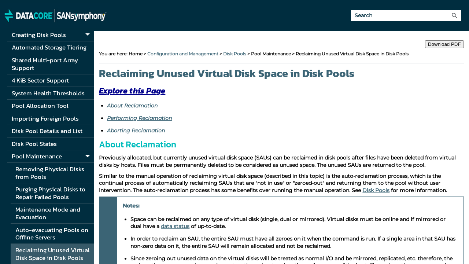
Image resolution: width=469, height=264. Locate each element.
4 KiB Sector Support (40, 80)
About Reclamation (132, 105)
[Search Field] (406, 15)
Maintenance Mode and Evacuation (47, 213)
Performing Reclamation (139, 118)
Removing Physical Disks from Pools (49, 173)
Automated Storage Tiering (49, 47)
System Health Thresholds (48, 93)
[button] (454, 15)
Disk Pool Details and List (47, 131)
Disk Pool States (34, 143)
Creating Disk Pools (53, 35)
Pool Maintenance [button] (53, 156)
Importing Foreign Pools (45, 118)
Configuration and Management (182, 53)
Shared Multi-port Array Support (45, 64)
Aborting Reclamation (136, 130)
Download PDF (444, 44)
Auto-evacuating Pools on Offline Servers (51, 233)
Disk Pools (234, 53)
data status (175, 226)
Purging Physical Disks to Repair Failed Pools (50, 193)
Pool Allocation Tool (40, 105)
